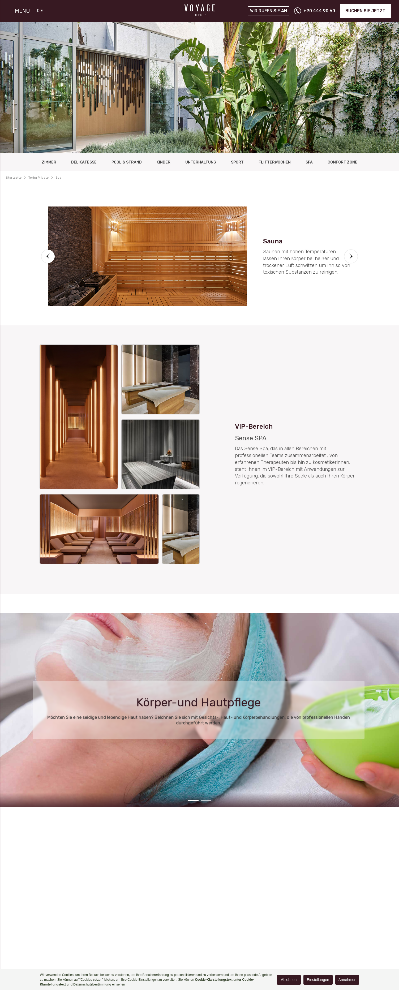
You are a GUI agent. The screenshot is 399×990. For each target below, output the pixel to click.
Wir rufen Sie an (268, 10)
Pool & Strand (126, 162)
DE (40, 10)
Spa (309, 162)
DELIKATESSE (84, 162)
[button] (48, 256)
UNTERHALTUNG (200, 162)
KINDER (163, 162)
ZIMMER (49, 162)
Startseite (14, 177)
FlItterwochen (275, 162)
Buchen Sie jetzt (365, 10)
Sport (237, 162)
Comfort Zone (342, 162)
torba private (38, 177)
